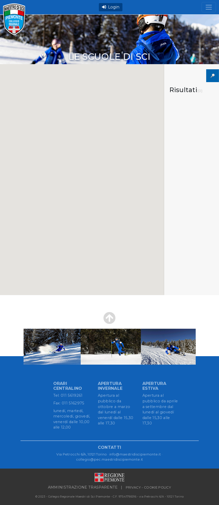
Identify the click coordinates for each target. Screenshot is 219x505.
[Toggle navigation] (209, 7)
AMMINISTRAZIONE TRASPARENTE (83, 487)
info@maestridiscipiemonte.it (135, 454)
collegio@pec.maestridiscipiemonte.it (109, 459)
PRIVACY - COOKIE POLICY (148, 487)
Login (110, 7)
